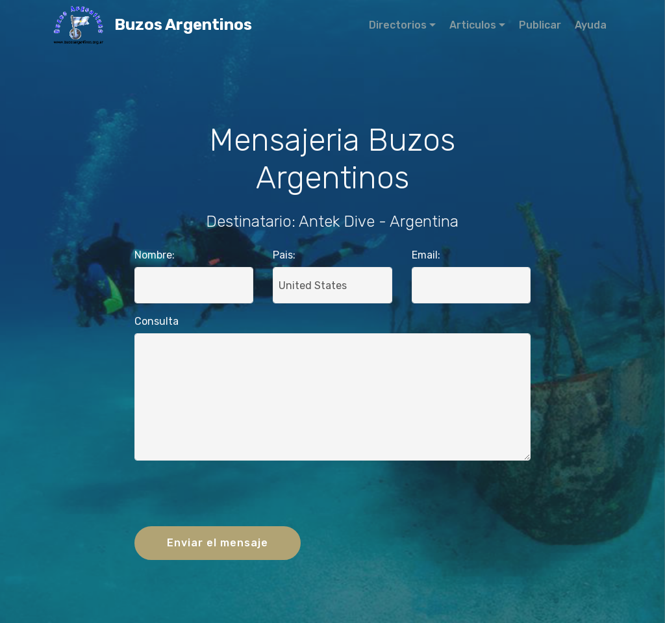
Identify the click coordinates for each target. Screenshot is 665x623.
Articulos (472, 25)
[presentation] (332, 496)
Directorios (398, 25)
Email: (426, 255)
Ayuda (591, 25)
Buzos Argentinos (217, 25)
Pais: (284, 255)
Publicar (540, 25)
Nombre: (154, 255)
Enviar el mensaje (217, 543)
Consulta (156, 321)
